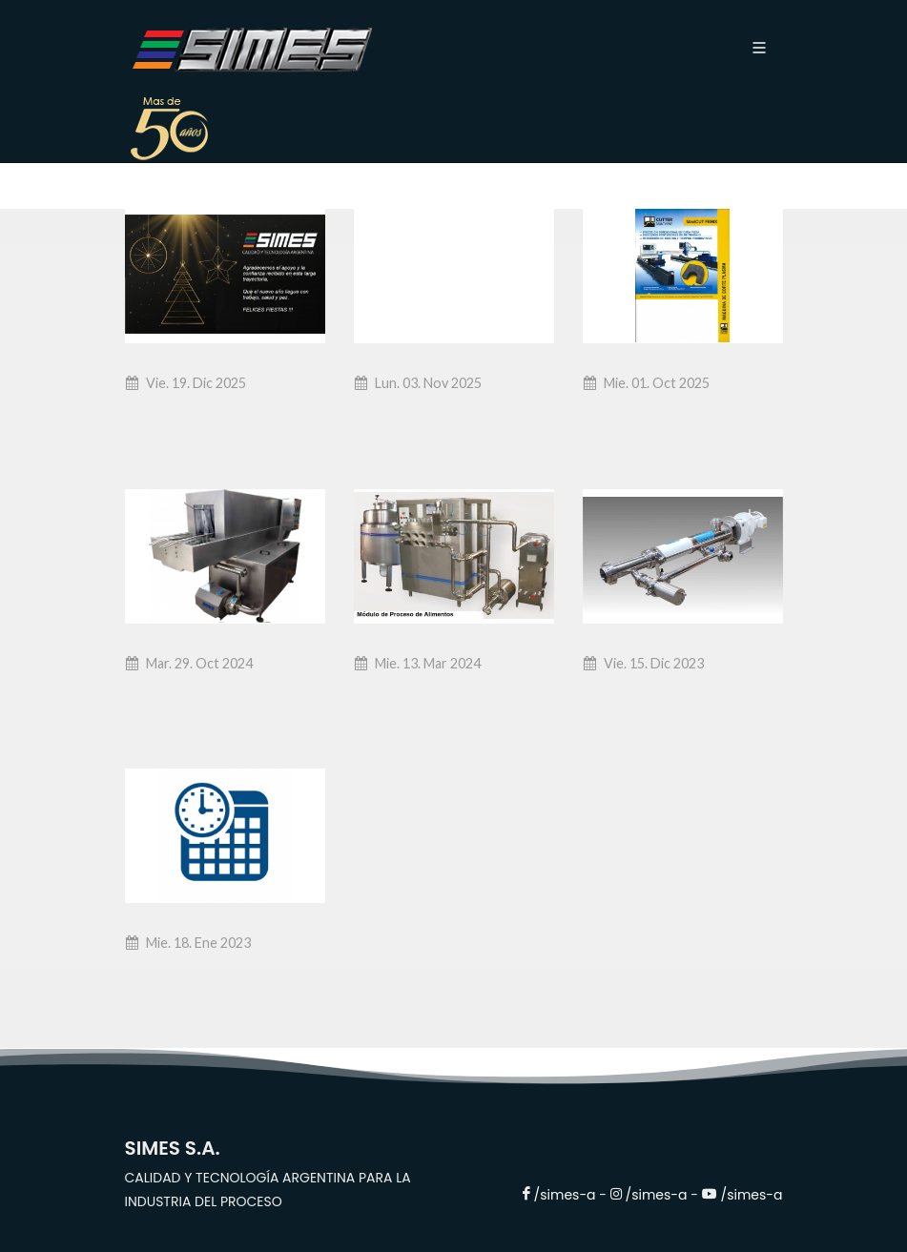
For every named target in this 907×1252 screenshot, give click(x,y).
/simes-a (567, 1194)
